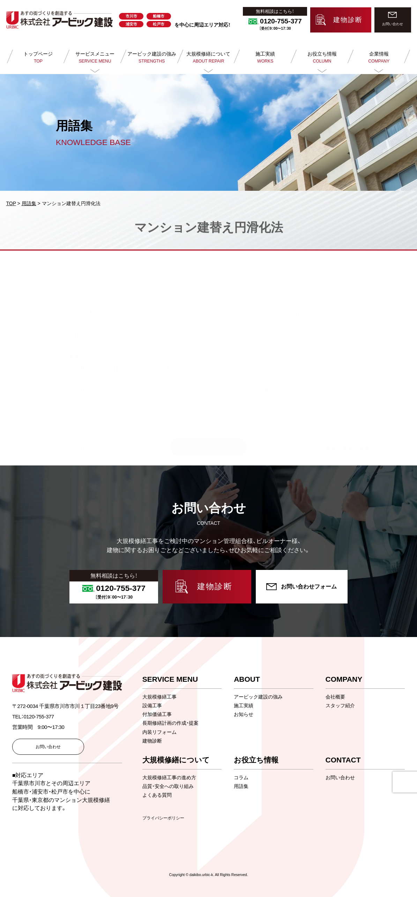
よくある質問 (157, 795)
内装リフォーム (159, 732)
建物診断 (152, 741)
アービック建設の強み (258, 697)
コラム (241, 777)
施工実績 (243, 705)
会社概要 (335, 697)
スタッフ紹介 (340, 705)
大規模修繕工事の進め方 (169, 777)
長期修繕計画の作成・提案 (170, 723)
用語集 (241, 786)
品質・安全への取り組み (168, 786)
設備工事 (152, 705)
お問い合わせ (340, 777)
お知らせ (243, 714)
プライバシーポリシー (163, 818)
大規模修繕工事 (159, 697)
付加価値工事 (157, 714)
